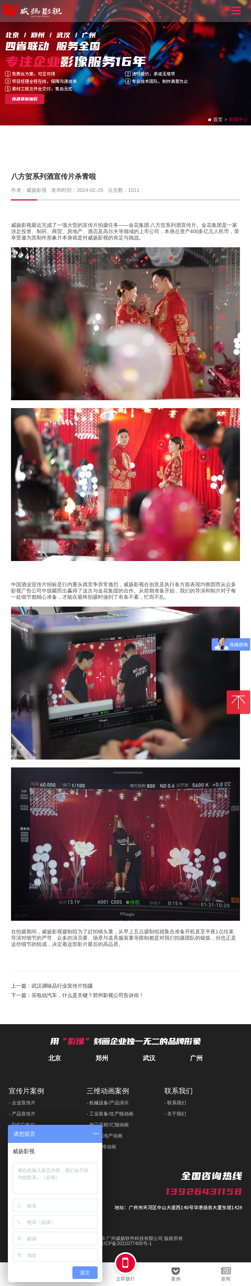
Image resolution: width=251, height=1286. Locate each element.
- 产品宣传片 (22, 1114)
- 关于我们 (175, 1114)
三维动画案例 (108, 1091)
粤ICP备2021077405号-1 (125, 1243)
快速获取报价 (25, 99)
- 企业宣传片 (22, 1103)
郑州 (102, 1058)
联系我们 (178, 1091)
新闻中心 (238, 119)
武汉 (149, 1058)
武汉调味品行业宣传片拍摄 (62, 986)
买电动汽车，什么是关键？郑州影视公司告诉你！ (87, 995)
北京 (54, 1058)
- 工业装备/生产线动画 (110, 1114)
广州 (196, 1058)
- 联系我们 (175, 1103)
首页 (218, 119)
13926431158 (204, 1192)
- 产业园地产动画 (104, 1136)
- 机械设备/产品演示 (108, 1103)
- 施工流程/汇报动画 (108, 1125)
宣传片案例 (26, 1091)
